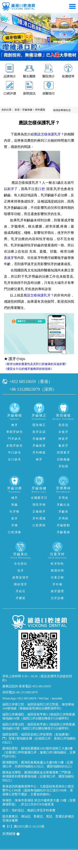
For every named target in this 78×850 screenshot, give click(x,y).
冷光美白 (20, 563)
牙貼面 (63, 466)
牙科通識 (40, 109)
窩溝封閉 (57, 570)
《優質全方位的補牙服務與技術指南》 (28, 368)
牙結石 (21, 591)
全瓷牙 (63, 431)
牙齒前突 (39, 445)
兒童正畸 (57, 577)
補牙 (14, 497)
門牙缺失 (14, 438)
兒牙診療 (57, 598)
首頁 (17, 109)
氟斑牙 (63, 445)
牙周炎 (63, 497)
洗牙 (20, 570)
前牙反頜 (39, 431)
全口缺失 (14, 459)
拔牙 (10, 257)
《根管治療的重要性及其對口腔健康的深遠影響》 (36, 364)
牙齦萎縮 (63, 532)
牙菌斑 (21, 598)
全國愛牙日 (39, 497)
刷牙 (10, 189)
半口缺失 (14, 452)
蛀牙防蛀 (57, 563)
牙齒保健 (27, 109)
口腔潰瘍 (14, 532)
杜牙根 (15, 511)
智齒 (14, 504)
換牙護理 (57, 591)
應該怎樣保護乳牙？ (49, 134)
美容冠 (63, 425)
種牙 (14, 425)
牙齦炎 (63, 511)
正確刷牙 (39, 511)
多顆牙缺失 (14, 445)
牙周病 (63, 518)
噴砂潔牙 (20, 584)
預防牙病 (39, 504)
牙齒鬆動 (63, 525)
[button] (31, 58)
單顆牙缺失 (14, 431)
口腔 (41, 189)
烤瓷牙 (63, 438)
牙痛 (14, 525)
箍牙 (39, 459)
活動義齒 (63, 459)
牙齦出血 (63, 504)
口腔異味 (39, 525)
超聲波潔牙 (20, 577)
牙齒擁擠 (39, 438)
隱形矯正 (39, 425)
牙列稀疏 (39, 452)
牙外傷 (57, 584)
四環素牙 (63, 452)
